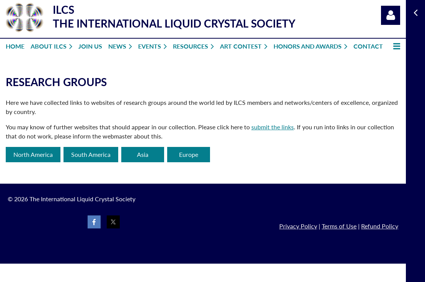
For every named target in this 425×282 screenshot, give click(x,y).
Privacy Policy (298, 226)
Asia (142, 154)
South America (91, 154)
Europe (188, 154)
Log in (390, 15)
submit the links (272, 126)
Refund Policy (379, 226)
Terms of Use (339, 226)
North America (33, 154)
